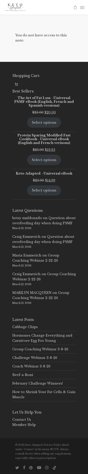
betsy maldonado (27, 218)
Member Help (24, 425)
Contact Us (21, 420)
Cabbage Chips (25, 327)
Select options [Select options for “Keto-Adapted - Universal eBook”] (44, 190)
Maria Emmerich (26, 255)
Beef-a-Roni (22, 375)
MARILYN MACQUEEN (31, 293)
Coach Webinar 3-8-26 (31, 366)
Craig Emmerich (26, 237)
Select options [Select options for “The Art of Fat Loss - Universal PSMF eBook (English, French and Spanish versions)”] (44, 122)
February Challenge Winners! (37, 383)
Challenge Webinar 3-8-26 (34, 358)
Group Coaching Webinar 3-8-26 (40, 349)
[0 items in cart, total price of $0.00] (16, 84)
